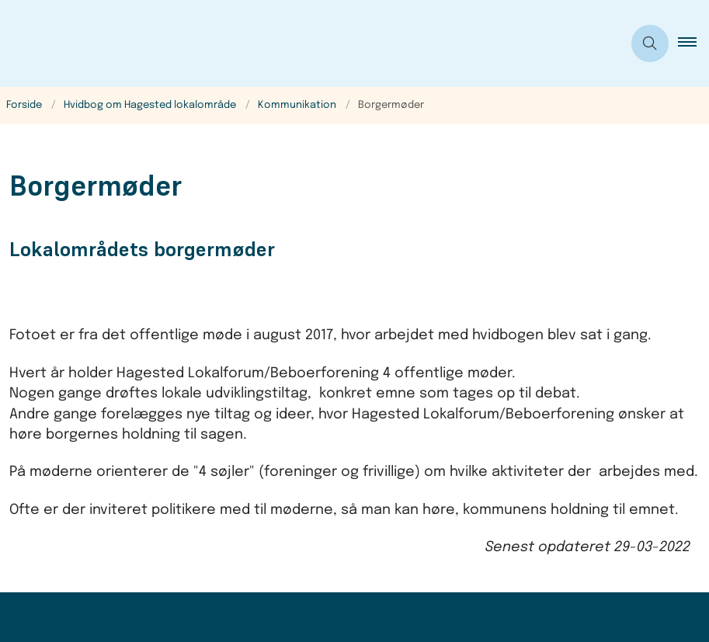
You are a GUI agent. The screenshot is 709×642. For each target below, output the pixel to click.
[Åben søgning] (650, 43)
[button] (693, 43)
